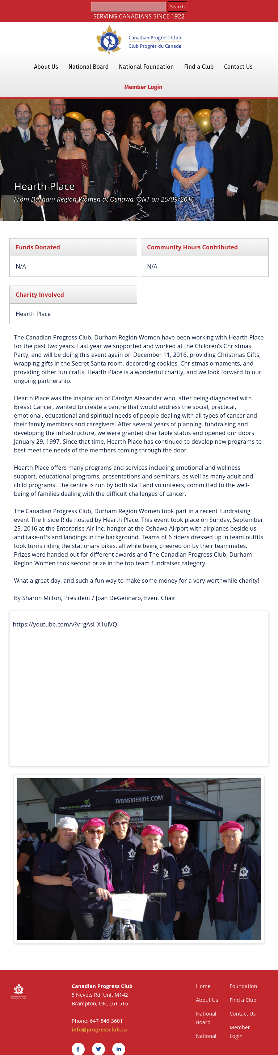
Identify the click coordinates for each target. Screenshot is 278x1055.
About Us (46, 66)
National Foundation (146, 66)
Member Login (143, 87)
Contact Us (238, 66)
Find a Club (199, 66)
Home (203, 986)
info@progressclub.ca (99, 1029)
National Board (88, 66)
